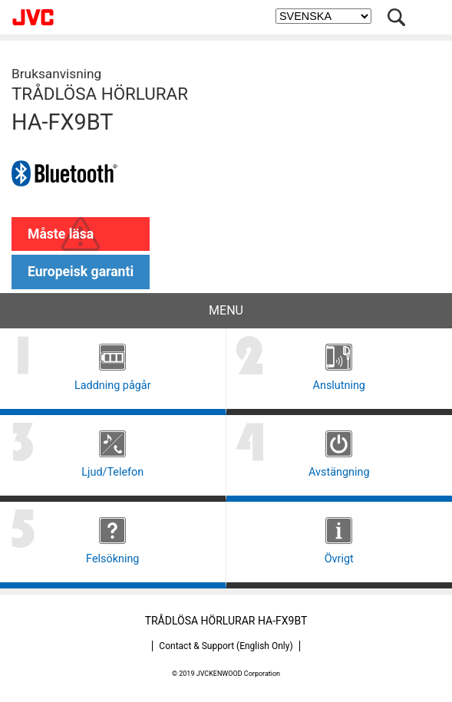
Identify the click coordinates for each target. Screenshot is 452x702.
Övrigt (339, 558)
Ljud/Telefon (112, 472)
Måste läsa (61, 234)
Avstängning (338, 472)
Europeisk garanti (81, 271)
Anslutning (339, 385)
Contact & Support (225, 646)
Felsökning (112, 558)
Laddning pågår (112, 385)
